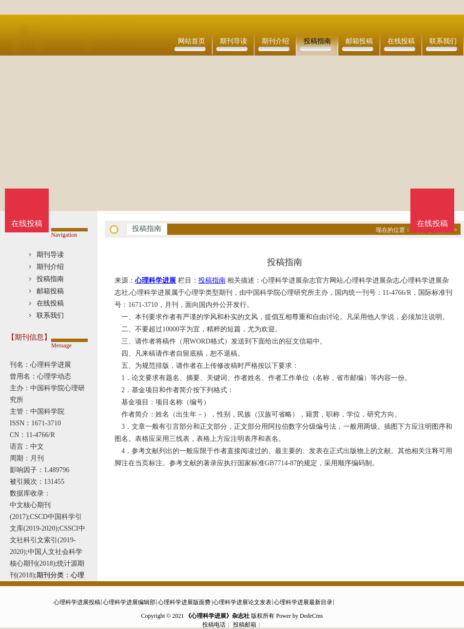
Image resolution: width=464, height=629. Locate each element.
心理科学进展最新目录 (303, 602)
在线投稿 (401, 41)
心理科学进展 (155, 280)
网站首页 (191, 41)
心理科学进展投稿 (77, 602)
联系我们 (443, 41)
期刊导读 (233, 41)
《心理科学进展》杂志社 (217, 615)
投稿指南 (317, 41)
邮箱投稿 (359, 41)
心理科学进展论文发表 (242, 602)
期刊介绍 (275, 41)
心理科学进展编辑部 (129, 602)
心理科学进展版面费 (184, 602)
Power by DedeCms (299, 615)
